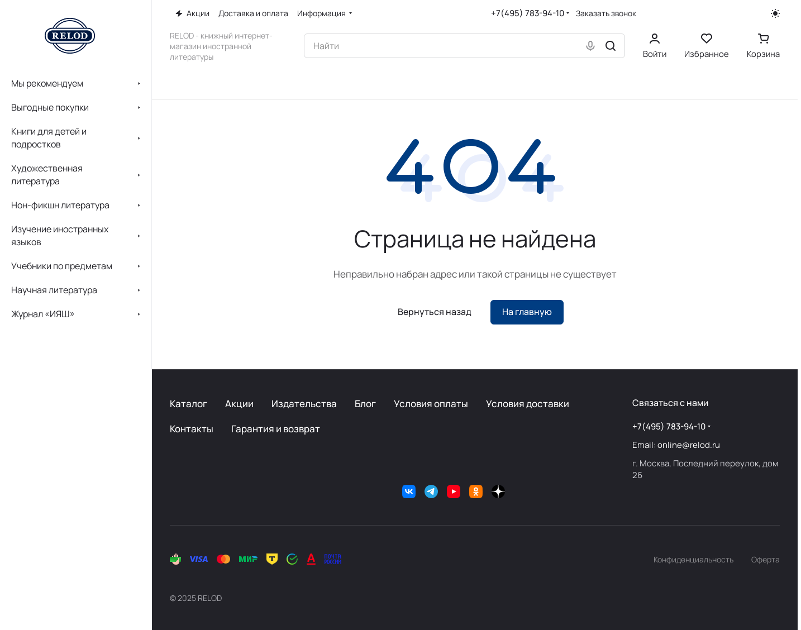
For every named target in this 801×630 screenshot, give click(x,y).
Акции (239, 403)
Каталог (188, 403)
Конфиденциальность (693, 559)
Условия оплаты (431, 403)
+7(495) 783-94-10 (527, 13)
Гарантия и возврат (275, 428)
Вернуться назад (434, 312)
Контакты (191, 428)
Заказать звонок (606, 13)
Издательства (304, 403)
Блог (365, 403)
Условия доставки (527, 403)
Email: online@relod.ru (676, 445)
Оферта (765, 559)
